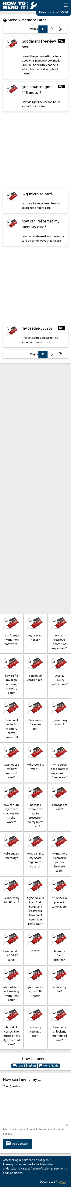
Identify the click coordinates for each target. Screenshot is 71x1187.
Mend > (12, 20)
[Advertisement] (35, 150)
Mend (24, 1065)
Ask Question (17, 1143)
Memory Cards (33, 20)
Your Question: (12, 1086)
